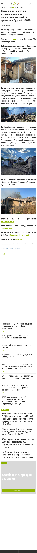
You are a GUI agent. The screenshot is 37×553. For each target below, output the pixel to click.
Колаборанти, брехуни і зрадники (17, 476)
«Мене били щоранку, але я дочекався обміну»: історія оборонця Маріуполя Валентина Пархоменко (17, 366)
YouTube (18, 239)
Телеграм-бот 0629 (8, 228)
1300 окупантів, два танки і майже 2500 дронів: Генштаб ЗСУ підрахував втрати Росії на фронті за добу (18, 443)
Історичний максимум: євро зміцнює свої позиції (17, 346)
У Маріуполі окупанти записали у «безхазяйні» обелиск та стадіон (15, 336)
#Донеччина (17, 248)
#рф (7, 248)
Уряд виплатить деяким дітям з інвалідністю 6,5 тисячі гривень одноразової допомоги (15, 387)
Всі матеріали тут (18, 490)
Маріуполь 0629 (7, 221)
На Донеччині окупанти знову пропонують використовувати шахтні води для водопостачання (17, 455)
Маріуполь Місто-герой (19, 235)
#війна (11, 248)
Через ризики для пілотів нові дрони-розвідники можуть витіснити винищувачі (17, 326)
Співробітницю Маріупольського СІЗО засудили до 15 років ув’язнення (17, 377)
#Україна (3, 248)
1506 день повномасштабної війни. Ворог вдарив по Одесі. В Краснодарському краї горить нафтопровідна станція (16, 400)
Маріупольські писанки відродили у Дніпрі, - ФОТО (17, 356)
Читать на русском (6, 25)
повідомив (11, 39)
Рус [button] (31, 3)
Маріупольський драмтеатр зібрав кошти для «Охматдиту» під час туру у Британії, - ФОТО (18, 431)
